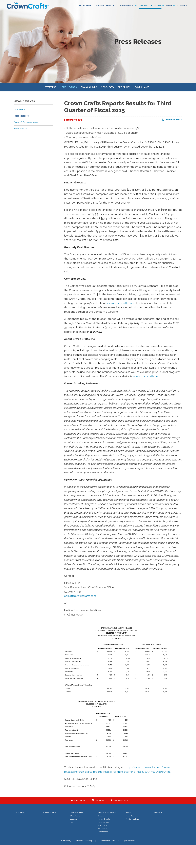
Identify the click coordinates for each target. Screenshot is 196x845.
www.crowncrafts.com (120, 303)
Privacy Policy (65, 841)
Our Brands (84, 5)
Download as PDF (172, 120)
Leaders (73, 819)
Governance (142, 87)
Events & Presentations (25, 122)
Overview (50, 87)
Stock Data (107, 87)
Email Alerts (19, 128)
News (170, 5)
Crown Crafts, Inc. (112, 841)
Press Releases (21, 116)
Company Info (128, 5)
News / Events (68, 87)
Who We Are (75, 816)
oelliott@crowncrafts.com (80, 595)
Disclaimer (78, 841)
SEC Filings (124, 87)
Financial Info (89, 87)
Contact (182, 5)
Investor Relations (151, 5)
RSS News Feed (121, 800)
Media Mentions (132, 819)
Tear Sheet (99, 800)
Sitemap (88, 841)
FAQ (71, 822)
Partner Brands (105, 5)
